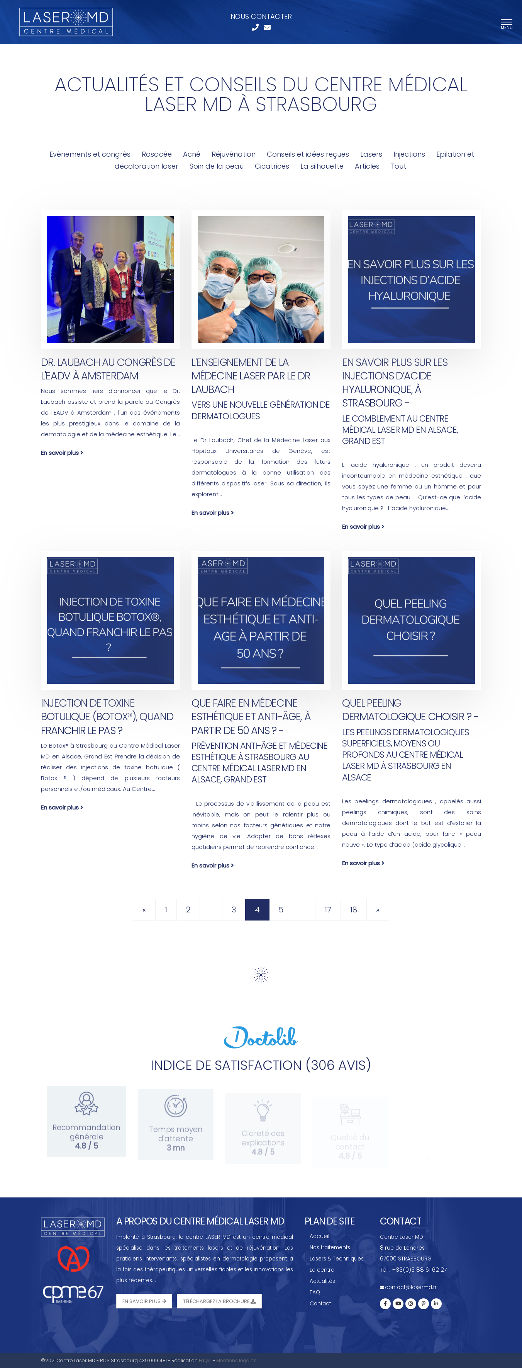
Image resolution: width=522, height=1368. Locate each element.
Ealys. (205, 1360)
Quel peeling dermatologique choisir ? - (410, 710)
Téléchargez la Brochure (219, 1301)
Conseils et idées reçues (308, 154)
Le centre (322, 1270)
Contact (320, 1303)
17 (328, 909)
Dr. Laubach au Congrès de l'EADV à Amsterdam (108, 369)
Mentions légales (236, 1360)
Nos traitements (330, 1247)
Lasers (371, 154)
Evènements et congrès (89, 154)
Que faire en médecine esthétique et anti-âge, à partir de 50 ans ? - (251, 716)
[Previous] (144, 910)
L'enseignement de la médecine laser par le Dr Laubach (251, 375)
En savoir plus (62, 453)
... (211, 909)
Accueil (319, 1236)
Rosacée (157, 154)
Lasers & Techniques (337, 1258)
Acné (192, 154)
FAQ (315, 1292)
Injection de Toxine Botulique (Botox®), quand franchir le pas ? (107, 716)
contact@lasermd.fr (411, 1287)
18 (353, 909)
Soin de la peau (217, 166)
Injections (409, 154)
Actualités (322, 1281)
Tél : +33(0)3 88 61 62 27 (413, 1270)
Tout (398, 166)
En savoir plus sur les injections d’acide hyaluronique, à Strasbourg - (394, 382)
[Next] (377, 910)
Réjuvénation (234, 154)
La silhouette (322, 166)
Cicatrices (272, 166)
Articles (368, 166)
